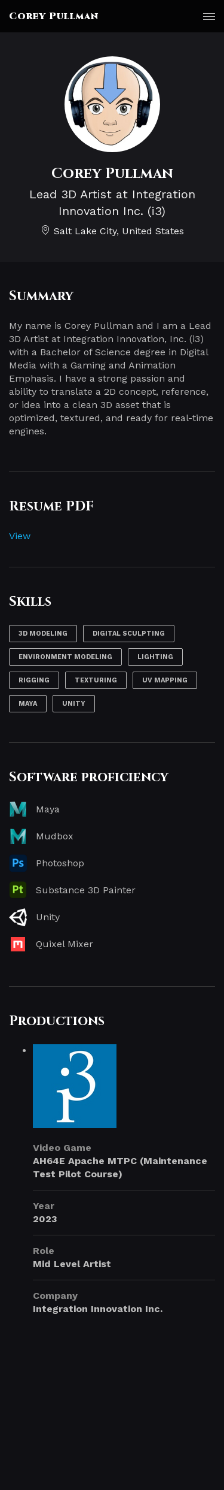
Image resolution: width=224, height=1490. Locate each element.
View (19, 536)
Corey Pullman (54, 16)
